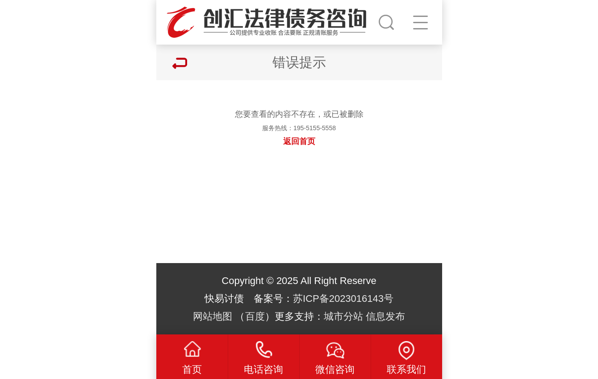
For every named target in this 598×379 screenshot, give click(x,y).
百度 (255, 316)
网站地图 (212, 316)
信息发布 (385, 316)
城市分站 (343, 316)
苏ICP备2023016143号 (343, 298)
